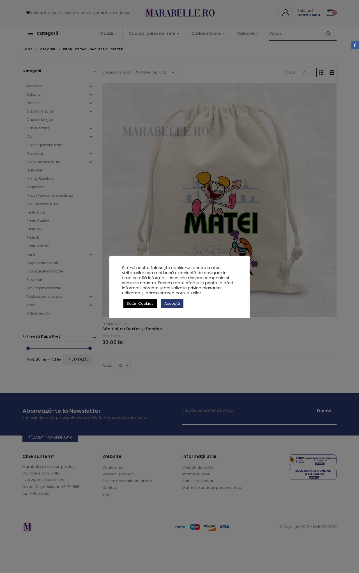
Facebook (355, 45)
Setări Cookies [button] (140, 303)
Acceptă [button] (172, 303)
